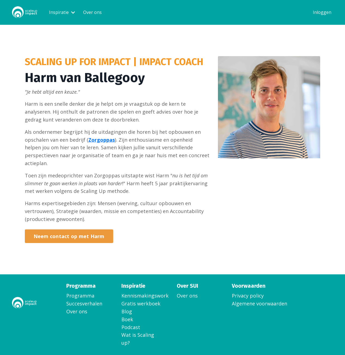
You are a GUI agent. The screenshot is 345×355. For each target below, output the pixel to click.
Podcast (130, 327)
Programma (80, 295)
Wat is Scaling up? (137, 339)
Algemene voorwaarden (259, 303)
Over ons (92, 12)
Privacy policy (248, 295)
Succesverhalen (84, 303)
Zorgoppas (101, 139)
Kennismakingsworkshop (142, 295)
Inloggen (322, 12)
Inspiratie (62, 12)
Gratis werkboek (140, 303)
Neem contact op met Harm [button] (69, 236)
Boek (127, 319)
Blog (126, 311)
